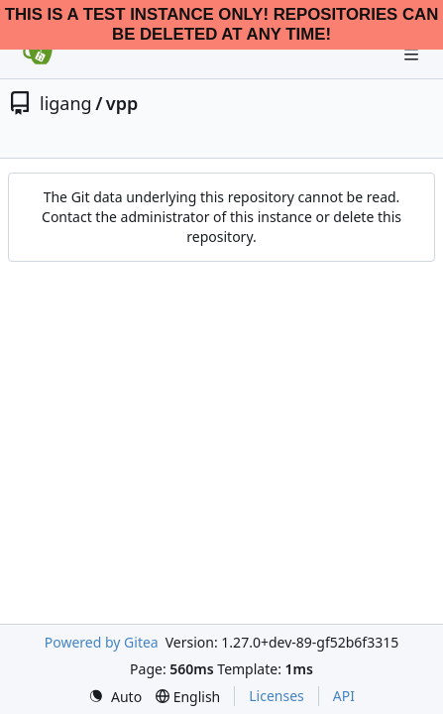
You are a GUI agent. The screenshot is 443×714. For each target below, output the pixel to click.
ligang (66, 103)
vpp (122, 103)
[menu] (115, 696)
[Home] (37, 54)
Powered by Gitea (102, 642)
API (344, 695)
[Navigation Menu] (413, 54)
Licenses (276, 695)
